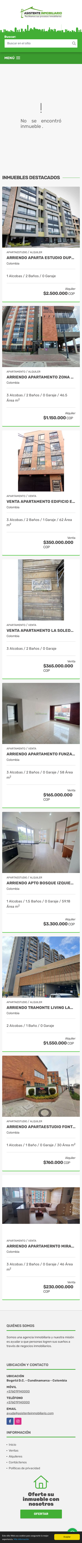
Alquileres (15, 1456)
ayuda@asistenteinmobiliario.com (30, 1413)
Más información (21, 1539)
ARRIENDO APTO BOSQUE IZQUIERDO (41, 883)
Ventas (13, 1450)
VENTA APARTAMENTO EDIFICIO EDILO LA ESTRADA (41, 501)
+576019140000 (18, 1391)
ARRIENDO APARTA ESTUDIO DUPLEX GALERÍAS (41, 258)
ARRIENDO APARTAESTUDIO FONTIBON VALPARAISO (41, 1127)
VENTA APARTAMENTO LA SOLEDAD (41, 630)
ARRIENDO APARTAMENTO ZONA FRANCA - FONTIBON (41, 377)
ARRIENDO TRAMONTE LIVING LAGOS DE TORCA (41, 1007)
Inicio (12, 1445)
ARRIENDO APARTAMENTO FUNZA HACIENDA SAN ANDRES (41, 754)
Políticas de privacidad (24, 1468)
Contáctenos (18, 1462)
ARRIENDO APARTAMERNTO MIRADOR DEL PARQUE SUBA (41, 1246)
